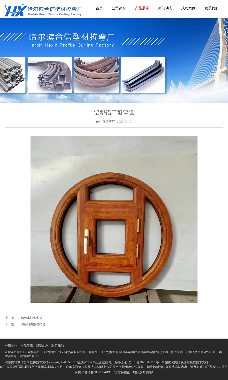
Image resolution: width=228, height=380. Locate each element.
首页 (99, 8)
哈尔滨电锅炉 (128, 352)
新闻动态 (165, 8)
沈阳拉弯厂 (162, 352)
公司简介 (119, 8)
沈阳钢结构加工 (30, 356)
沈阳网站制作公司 (17, 362)
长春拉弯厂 (81, 352)
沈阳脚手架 (66, 352)
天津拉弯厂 (50, 352)
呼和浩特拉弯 (194, 352)
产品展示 (142, 8)
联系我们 (211, 8)
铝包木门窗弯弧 (32, 318)
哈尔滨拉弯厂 (105, 121)
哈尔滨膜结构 (146, 352)
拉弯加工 (94, 352)
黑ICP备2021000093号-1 (144, 362)
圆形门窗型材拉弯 (33, 324)
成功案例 (188, 8)
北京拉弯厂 (178, 352)
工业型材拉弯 (109, 352)
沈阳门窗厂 (211, 352)
